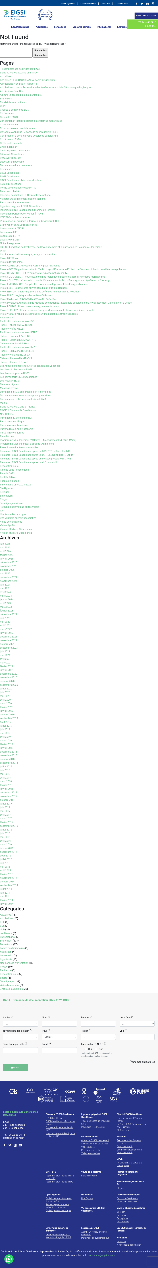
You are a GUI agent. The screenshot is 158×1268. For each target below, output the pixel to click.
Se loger (4, 492)
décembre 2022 (8, 614)
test (2, 510)
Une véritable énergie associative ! (18, 518)
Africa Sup (106, 3)
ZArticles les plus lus (11, 988)
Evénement (6, 940)
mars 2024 (6, 595)
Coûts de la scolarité (11, 143)
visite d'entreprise (9, 985)
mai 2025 (5, 573)
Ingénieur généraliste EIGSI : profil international (25, 195)
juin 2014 (5, 892)
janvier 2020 (6, 710)
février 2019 (6, 744)
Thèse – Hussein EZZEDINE (15, 336)
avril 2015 (5, 870)
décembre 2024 (8, 577)
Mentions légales (9, 384)
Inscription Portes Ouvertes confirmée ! (21, 213)
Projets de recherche (11, 261)
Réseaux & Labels (9, 480)
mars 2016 (6, 844)
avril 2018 (5, 777)
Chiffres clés (7, 113)
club (2, 929)
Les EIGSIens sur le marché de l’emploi (131, 1229)
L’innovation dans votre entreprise (18, 224)
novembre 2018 (8, 755)
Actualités (5, 76)
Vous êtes (126, 1017)
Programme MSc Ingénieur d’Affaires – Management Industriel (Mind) (38, 440)
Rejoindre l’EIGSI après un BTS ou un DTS (60, 1177)
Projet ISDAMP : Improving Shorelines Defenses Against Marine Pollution (39, 291)
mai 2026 (5, 547)
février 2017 (6, 822)
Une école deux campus (13, 514)
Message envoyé (9, 388)
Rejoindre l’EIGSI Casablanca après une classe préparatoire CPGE (35, 458)
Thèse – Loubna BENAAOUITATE (18, 339)
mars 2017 (6, 818)
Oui (90, 1049)
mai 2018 (5, 773)
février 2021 (6, 666)
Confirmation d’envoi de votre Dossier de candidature (29, 135)
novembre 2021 (8, 640)
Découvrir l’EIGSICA (10, 158)
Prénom (86, 1017)
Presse (4, 966)
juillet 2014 (6, 889)
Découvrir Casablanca (12, 154)
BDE (2, 922)
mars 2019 (6, 740)
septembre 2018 (9, 762)
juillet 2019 (6, 725)
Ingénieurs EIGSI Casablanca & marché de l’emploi (27, 209)
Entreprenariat (7, 936)
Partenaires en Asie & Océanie (16, 428)
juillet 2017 (6, 803)
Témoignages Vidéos (11, 503)
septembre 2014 (9, 885)
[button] (9, 1259)
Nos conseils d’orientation (129, 1245)
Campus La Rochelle (88, 3)
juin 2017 (5, 807)
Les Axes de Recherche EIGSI (16, 369)
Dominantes (6, 169)
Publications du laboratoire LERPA (18, 332)
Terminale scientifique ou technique (19, 506)
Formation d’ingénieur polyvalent (127, 1173)
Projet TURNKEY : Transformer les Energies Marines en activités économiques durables (47, 310)
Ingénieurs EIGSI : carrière (93, 1127)
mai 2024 (5, 588)
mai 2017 (5, 811)
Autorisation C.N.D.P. (93, 1044)
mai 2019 (5, 733)
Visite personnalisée (11, 521)
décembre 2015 (8, 851)
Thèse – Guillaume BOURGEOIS (17, 351)
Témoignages (7, 981)
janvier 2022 (6, 632)
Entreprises (123, 26)
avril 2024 (5, 592)
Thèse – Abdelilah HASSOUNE (16, 325)
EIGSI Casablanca (20, 26)
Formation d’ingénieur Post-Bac (130, 1183)
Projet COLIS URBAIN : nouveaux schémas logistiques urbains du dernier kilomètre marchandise (52, 276)
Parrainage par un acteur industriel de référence (57, 1205)
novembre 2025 (8, 566)
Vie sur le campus (82, 26)
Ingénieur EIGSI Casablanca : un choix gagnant (132, 1125)
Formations (60, 26)
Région (86, 1030)
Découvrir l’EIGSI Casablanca (60, 1114)
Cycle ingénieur (8, 146)
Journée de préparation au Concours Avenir (129, 1151)
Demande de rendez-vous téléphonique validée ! (26, 395)
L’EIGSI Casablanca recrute (15, 217)
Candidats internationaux (13, 102)
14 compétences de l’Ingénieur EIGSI (20, 68)
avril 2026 (5, 551)
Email (46, 1044)
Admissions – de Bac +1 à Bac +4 (18, 83)
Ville (123, 1030)
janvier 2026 (6, 558)
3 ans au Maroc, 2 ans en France (17, 406)
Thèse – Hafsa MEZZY (12, 328)
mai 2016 (5, 837)
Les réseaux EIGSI (10, 380)
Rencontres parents (90, 1150)
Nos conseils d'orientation (14, 962)
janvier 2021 (6, 670)
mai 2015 (5, 866)
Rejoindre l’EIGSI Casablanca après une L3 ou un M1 (28, 462)
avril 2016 (5, 840)
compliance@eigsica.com (101, 1255)
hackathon (6, 951)
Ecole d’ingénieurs (68, 3)
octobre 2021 (7, 644)
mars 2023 (6, 606)
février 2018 (6, 785)
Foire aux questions (10, 183)
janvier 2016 (6, 848)
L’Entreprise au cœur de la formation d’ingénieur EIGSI (29, 221)
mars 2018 (6, 781)
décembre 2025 (8, 562)
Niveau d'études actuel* (17, 1030)
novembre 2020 (8, 677)
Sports (3, 977)
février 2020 (6, 707)
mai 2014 (5, 896)
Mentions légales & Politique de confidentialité (60, 1134)
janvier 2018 (6, 788)
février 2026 (6, 555)
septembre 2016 (9, 825)
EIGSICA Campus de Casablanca (18, 410)
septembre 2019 (9, 718)
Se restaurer (6, 495)
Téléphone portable (15, 1044)
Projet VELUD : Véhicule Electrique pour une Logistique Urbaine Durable (39, 313)
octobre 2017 (7, 799)
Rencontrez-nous (9, 466)
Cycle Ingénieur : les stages (15, 150)
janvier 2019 (6, 748)
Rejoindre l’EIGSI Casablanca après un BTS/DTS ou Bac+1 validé (35, 451)
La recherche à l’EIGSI (12, 228)
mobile (3, 402)
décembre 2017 (8, 792)
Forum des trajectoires (12, 948)
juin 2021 (5, 651)
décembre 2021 (8, 636)
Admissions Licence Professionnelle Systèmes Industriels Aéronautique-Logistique (45, 87)
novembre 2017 (8, 796)
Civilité (8, 1017)
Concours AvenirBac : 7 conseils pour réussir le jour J (29, 132)
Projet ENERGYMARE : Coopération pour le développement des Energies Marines (44, 284)
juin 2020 (5, 692)
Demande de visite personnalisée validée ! (23, 399)
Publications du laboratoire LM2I (17, 347)
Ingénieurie (6, 959)
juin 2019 (5, 729)
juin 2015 (5, 863)
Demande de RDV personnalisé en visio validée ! (26, 391)
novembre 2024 (8, 580)
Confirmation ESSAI (10, 139)
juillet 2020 (6, 688)
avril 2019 (5, 736)
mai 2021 (5, 655)
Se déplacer (6, 488)
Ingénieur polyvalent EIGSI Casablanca (21, 206)
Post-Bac (121, 1136)
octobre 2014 (7, 881)
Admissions (42, 26)
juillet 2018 (6, 766)
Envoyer (15, 1067)
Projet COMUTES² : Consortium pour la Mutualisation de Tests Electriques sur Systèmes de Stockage (55, 280)
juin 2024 (5, 584)
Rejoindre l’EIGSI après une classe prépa (129, 1164)
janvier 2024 (6, 599)
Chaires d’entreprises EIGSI (14, 109)
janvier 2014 (6, 903)
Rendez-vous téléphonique (14, 469)
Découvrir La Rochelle (12, 161)
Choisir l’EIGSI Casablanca (130, 1114)
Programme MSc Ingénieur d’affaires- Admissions (27, 443)
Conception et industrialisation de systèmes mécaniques (31, 120)
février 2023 (6, 610)
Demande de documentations (16, 165)
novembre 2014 (8, 877)
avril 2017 (5, 814)
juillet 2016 (6, 829)
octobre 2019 (7, 714)
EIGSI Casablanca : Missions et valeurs (21, 180)
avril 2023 (5, 603)
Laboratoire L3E (8, 232)
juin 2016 (5, 833)
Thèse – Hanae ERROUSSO (15, 354)
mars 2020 (6, 703)
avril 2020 (5, 699)
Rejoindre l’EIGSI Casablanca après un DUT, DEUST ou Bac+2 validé (36, 454)
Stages (4, 499)
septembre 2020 (9, 684)
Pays (46, 1030)
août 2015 (5, 855)
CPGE (120, 1159)
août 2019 (5, 722)
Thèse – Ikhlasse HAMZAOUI (16, 358)
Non (101, 1049)
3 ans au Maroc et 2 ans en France (18, 72)
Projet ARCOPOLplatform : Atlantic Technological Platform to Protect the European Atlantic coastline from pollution (63, 269)
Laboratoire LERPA (10, 235)
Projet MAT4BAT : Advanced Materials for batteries (28, 299)
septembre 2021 (9, 647)
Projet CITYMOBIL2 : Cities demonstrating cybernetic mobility (33, 273)
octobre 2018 (7, 759)
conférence (6, 933)
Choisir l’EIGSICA (9, 117)
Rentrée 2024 (7, 477)
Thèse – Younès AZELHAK (14, 343)
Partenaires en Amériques (14, 425)
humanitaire (6, 955)
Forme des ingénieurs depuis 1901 (19, 187)
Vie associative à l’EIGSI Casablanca (93, 1209)
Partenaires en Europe (12, 432)
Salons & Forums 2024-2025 (15, 484)
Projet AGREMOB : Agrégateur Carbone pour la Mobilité (30, 265)
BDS (2, 925)
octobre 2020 (7, 681)
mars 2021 (6, 662)
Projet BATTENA (9, 258)
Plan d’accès (7, 436)
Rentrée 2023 (7, 473)
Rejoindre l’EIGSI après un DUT (60, 1181)
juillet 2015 (6, 859)
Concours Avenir (122, 3)
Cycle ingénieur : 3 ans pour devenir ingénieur (59, 1199)
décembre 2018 (8, 751)
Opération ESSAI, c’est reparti (95, 1140)
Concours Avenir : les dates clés (17, 128)
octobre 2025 (7, 569)
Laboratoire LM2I (9, 239)
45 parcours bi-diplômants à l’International (23, 198)
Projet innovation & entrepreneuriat (19, 447)
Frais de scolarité (9, 191)
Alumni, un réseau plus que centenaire (21, 94)
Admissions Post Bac (11, 91)
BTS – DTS (6, 98)
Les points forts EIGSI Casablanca (18, 376)
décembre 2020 (8, 673)
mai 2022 (5, 621)
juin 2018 (5, 770)
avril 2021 (5, 658)
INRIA (3, 250)
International (104, 26)
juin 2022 (5, 618)
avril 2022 (5, 625)
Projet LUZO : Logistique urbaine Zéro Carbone (25, 295)
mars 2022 (6, 629)
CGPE (3, 106)
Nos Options (7, 414)
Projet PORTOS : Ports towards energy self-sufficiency (29, 306)
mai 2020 (5, 696)
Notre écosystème (10, 243)
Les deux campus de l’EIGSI (15, 373)
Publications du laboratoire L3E (17, 321)
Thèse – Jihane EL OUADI (14, 362)
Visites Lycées (8, 525)
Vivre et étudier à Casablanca (16, 529)
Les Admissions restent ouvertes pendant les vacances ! (31, 365)
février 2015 (6, 874)
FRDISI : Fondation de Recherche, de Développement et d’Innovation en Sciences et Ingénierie (51, 247)
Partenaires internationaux (14, 202)
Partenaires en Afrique (12, 421)
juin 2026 (5, 543)
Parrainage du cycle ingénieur (16, 417)
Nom (46, 1017)
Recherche (6, 970)
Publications (7, 317)
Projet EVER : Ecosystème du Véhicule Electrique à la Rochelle (34, 287)
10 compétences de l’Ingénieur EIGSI (95, 1122)
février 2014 (6, 900)
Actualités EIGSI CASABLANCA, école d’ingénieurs (27, 80)
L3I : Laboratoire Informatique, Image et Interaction (28, 254)
